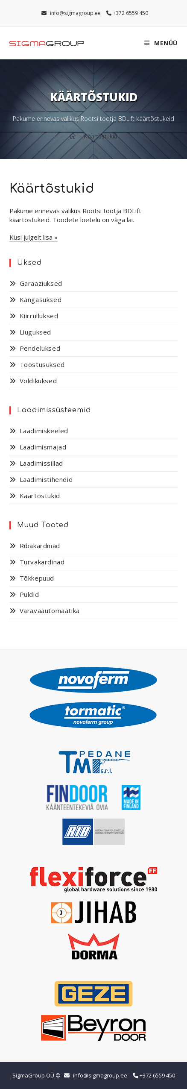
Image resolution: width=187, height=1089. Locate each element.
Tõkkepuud (37, 578)
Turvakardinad (42, 562)
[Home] (73, 136)
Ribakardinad (40, 545)
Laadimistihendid (46, 479)
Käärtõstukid (100, 136)
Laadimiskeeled (44, 430)
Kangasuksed (41, 299)
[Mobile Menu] (161, 43)
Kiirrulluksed (39, 315)
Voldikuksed (38, 380)
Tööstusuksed (42, 364)
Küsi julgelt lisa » (33, 237)
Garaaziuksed (41, 283)
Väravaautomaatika (50, 610)
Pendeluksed (40, 348)
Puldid (29, 594)
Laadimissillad (41, 463)
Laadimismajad (43, 447)
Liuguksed (35, 332)
